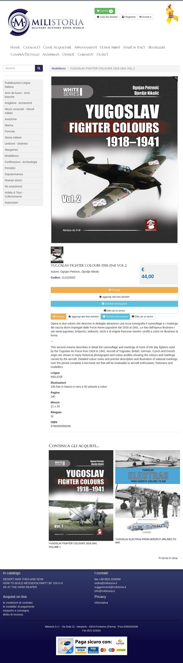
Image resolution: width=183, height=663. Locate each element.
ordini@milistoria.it (106, 583)
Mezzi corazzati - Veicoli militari (19, 111)
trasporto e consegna (16, 610)
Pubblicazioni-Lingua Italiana (17, 84)
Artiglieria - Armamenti (18, 103)
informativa (101, 602)
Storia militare (13, 137)
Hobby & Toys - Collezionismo (14, 194)
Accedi (145, 17)
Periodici (10, 168)
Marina (9, 125)
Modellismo (59, 68)
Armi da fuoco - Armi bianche (17, 94)
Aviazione (11, 119)
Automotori (11, 202)
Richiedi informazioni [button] (114, 303)
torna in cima (168, 558)
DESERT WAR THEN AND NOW (23, 579)
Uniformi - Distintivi (16, 143)
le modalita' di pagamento (18, 606)
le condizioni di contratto (18, 602)
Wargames (11, 149)
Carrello (105, 11)
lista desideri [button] (114, 296)
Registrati (128, 17)
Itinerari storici (13, 180)
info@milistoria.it (105, 591)
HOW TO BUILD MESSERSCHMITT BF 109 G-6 (33, 583)
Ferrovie (10, 131)
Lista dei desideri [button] (107, 17)
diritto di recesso (13, 614)
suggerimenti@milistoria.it (110, 587)
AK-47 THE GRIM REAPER (20, 587)
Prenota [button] (114, 290)
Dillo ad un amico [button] (114, 310)
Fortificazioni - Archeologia (21, 162)
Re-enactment (13, 186)
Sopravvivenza (14, 174)
